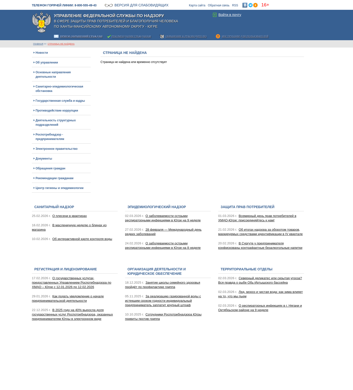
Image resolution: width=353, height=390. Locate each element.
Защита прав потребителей (247, 207)
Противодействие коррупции (57, 110)
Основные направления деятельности (53, 74)
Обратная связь (218, 5)
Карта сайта (197, 5)
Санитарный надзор (54, 207)
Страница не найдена (61, 44)
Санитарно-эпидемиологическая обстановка (59, 89)
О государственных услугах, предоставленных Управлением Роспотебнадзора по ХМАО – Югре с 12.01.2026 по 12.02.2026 (71, 282)
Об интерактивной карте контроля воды (82, 239)
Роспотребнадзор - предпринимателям (50, 137)
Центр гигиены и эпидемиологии (60, 188)
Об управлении (47, 62)
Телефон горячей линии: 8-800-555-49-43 (64, 5)
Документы (44, 158)
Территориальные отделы (246, 269)
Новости (42, 52)
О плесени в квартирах (69, 216)
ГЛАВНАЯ (38, 44)
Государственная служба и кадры (60, 100)
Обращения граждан (50, 168)
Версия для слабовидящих (141, 5)
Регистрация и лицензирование (65, 269)
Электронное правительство (56, 149)
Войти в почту (229, 15)
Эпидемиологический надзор (156, 207)
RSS (235, 5)
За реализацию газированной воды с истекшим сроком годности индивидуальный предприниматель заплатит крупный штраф (163, 300)
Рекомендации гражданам (55, 178)
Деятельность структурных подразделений (56, 122)
